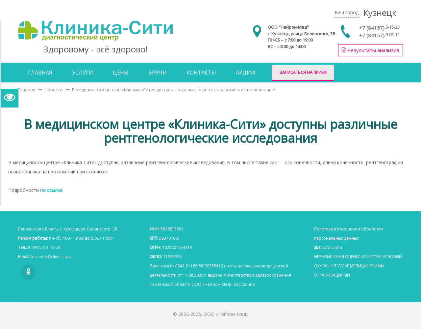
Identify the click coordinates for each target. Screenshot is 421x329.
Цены (121, 72)
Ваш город (346, 12)
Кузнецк (379, 12)
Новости (53, 90)
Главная (40, 72)
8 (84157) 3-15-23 (44, 247)
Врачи (157, 72)
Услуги (82, 72)
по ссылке (51, 190)
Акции (245, 72)
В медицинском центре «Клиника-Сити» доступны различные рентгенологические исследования (174, 90)
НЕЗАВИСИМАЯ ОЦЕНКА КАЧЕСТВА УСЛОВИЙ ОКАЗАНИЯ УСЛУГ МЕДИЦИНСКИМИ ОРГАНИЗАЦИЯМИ (358, 266)
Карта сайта (328, 247)
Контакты (201, 72)
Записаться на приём (303, 72)
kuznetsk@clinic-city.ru (52, 256)
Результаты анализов (370, 50)
